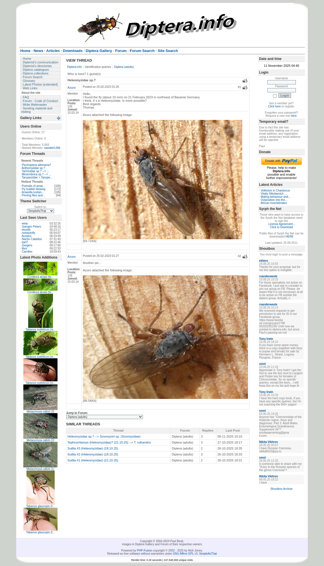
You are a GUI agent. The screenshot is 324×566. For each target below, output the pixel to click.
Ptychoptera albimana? (36, 165)
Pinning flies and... (33, 195)
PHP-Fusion (144, 550)
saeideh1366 (52, 147)
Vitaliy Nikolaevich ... (274, 193)
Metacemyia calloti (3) (40, 411)
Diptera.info (74, 66)
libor (24, 248)
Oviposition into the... (274, 199)
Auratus (26, 236)
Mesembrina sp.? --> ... (36, 174)
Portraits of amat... (33, 186)
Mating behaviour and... (276, 196)
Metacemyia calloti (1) (40, 469)
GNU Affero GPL (183, 553)
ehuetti (26, 229)
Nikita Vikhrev (268, 442)
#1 (239, 87)
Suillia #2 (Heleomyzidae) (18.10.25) (92, 454)
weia (25, 223)
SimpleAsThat (208, 553)
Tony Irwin (266, 338)
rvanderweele (268, 276)
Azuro (71, 87)
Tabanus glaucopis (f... (40, 506)
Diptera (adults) (124, 66)
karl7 (25, 242)
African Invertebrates (274, 203)
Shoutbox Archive (281, 488)
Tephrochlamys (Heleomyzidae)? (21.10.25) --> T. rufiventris (109, 442)
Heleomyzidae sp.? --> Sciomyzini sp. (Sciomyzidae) (103, 436)
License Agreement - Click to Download (281, 225)
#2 (239, 256)
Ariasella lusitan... (33, 192)
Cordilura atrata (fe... (40, 276)
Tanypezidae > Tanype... (37, 177)
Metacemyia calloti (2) (40, 440)
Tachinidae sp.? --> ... (35, 171)
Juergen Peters (31, 226)
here (294, 115)
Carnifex (27, 251)
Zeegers (27, 245)
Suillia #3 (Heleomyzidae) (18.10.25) (92, 448)
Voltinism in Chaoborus (275, 190)
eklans (263, 260)
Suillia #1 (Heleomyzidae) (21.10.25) (92, 460)
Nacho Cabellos (32, 239)
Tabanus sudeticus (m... (40, 329)
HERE (290, 236)
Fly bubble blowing (33, 189)
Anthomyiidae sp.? (33, 168)
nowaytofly (28, 232)
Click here (274, 106)
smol (262, 363)
